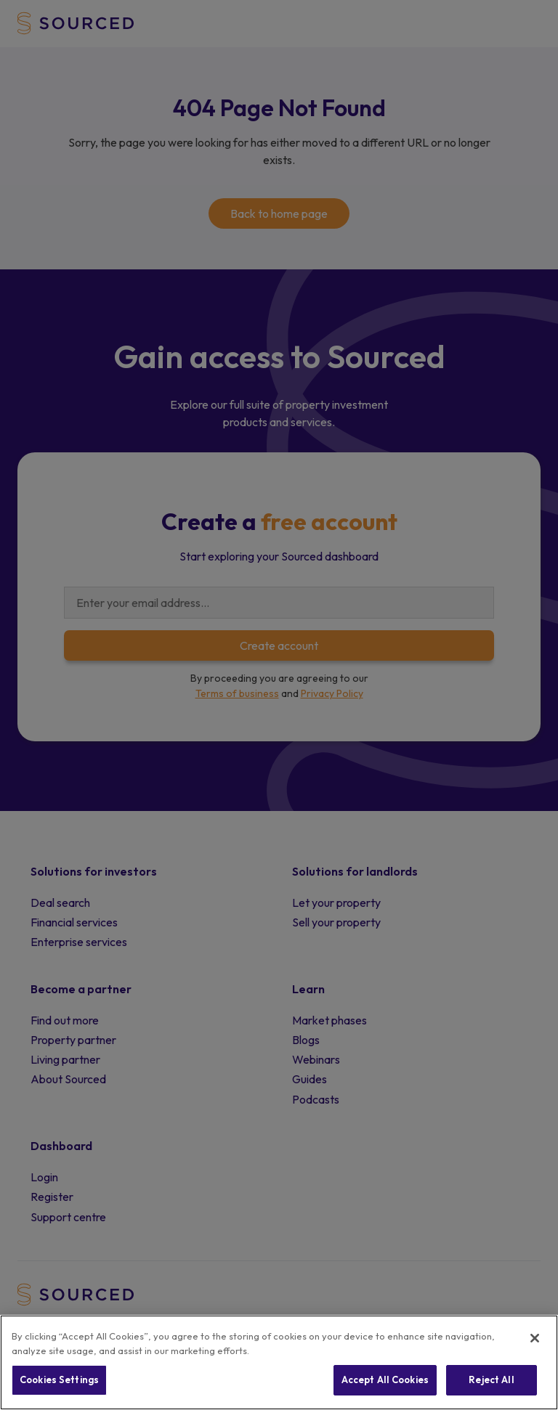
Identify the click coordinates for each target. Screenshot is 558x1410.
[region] (279, 1362)
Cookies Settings (59, 1379)
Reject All (491, 1379)
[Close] (535, 1338)
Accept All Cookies (385, 1379)
